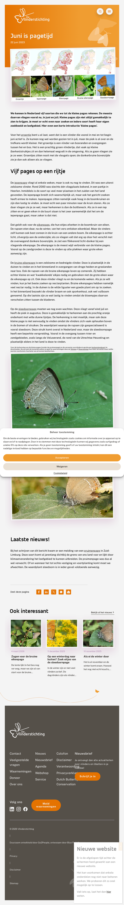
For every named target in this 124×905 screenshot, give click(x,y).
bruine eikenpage (24, 262)
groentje (26, 134)
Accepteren (62, 457)
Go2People (43, 842)
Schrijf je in (88, 776)
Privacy (13, 856)
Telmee (73, 349)
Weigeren (62, 466)
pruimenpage (92, 550)
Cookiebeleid (60, 473)
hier (109, 891)
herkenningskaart (98, 347)
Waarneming (83, 349)
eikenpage (43, 224)
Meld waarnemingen (46, 805)
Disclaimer (15, 869)
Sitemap (14, 883)
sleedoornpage (27, 309)
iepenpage (20, 182)
